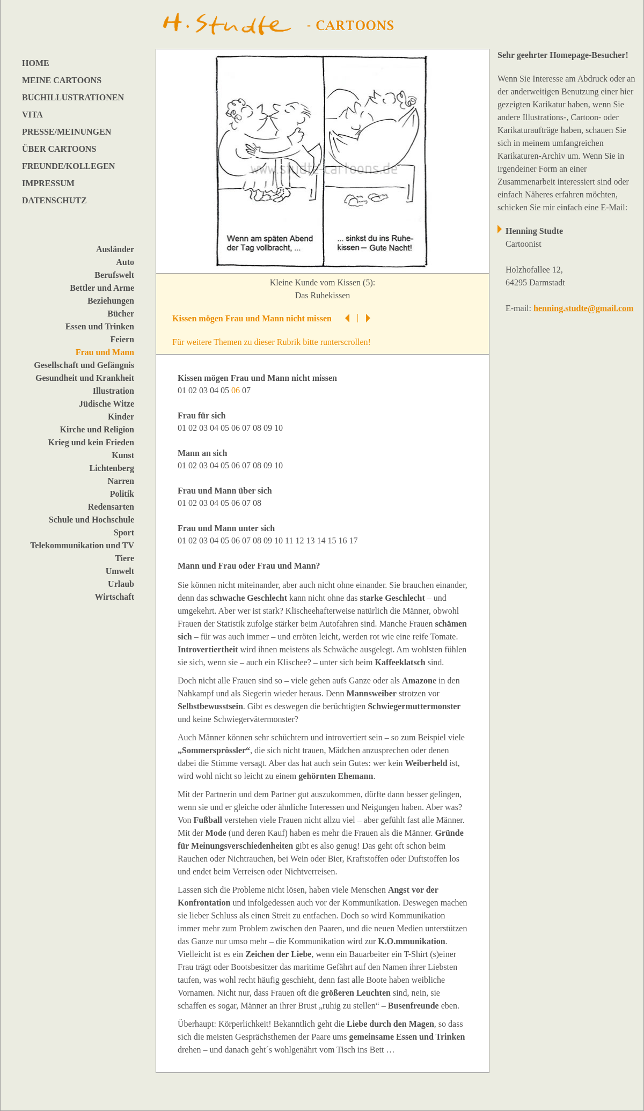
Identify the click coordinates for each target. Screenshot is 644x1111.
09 (269, 427)
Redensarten (111, 506)
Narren (121, 480)
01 (183, 390)
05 (226, 390)
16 (343, 540)
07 (247, 390)
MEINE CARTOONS (61, 80)
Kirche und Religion (97, 429)
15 (332, 540)
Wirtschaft (114, 596)
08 (258, 427)
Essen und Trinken (99, 326)
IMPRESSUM (48, 183)
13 (311, 540)
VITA (32, 114)
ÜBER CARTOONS (59, 148)
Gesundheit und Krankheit (84, 377)
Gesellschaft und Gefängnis (84, 365)
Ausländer (115, 249)
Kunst (123, 455)
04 (215, 390)
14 (322, 540)
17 (354, 540)
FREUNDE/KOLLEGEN (68, 166)
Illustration (113, 390)
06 (236, 427)
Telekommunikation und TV (82, 545)
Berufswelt (114, 274)
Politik (122, 493)
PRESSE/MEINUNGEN (66, 131)
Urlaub (121, 583)
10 (279, 427)
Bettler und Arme (102, 287)
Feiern (122, 339)
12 (300, 540)
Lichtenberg (111, 468)
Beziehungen (110, 300)
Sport (124, 532)
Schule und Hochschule (91, 519)
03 (204, 390)
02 (193, 390)
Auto (125, 262)
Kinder (121, 416)
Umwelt (120, 571)
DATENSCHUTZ (54, 200)
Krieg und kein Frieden (91, 442)
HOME (35, 63)
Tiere (124, 558)
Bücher (120, 313)
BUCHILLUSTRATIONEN (73, 97)
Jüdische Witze (106, 403)
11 (290, 540)
